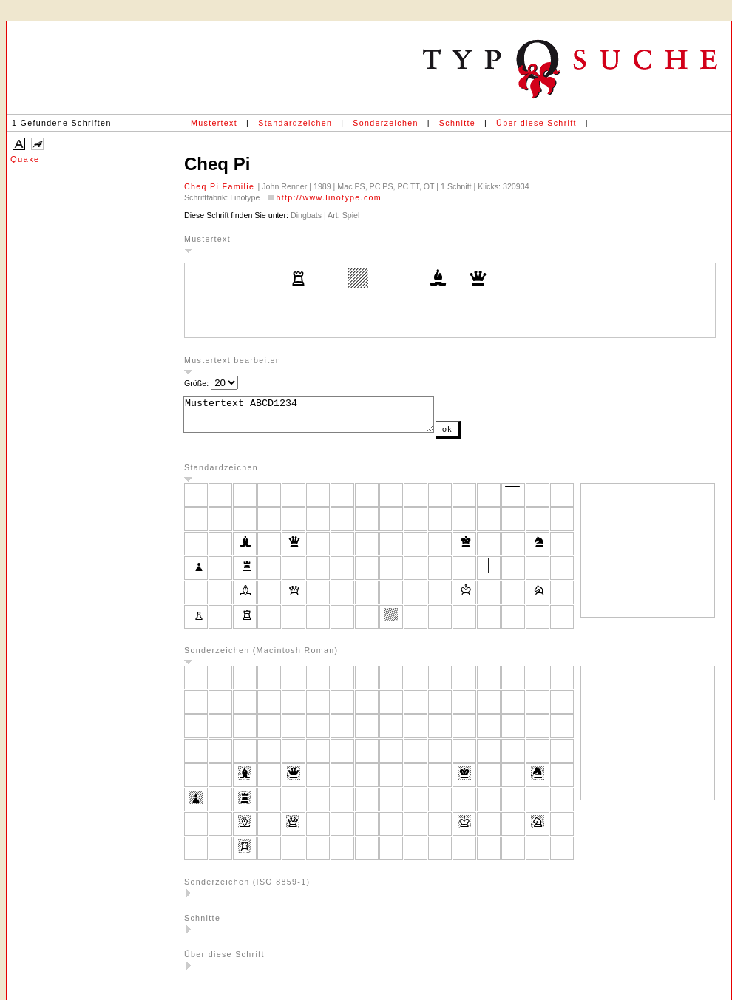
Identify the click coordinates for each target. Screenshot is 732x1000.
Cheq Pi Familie (221, 186)
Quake (25, 159)
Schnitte (457, 122)
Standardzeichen (295, 122)
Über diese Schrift (536, 122)
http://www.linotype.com (329, 197)
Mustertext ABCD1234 (323, 418)
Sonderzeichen (385, 122)
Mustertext (214, 122)
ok (477, 435)
